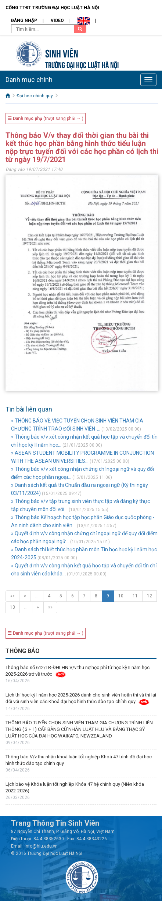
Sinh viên (61, 52)
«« (12, 595)
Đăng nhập (24, 20)
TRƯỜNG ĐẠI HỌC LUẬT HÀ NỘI (82, 64)
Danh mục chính (29, 79)
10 (120, 595)
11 (135, 595)
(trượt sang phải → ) (45, 118)
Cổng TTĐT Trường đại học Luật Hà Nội (52, 7)
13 (12, 607)
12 (149, 595)
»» (50, 607)
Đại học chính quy (35, 95)
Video (57, 20)
